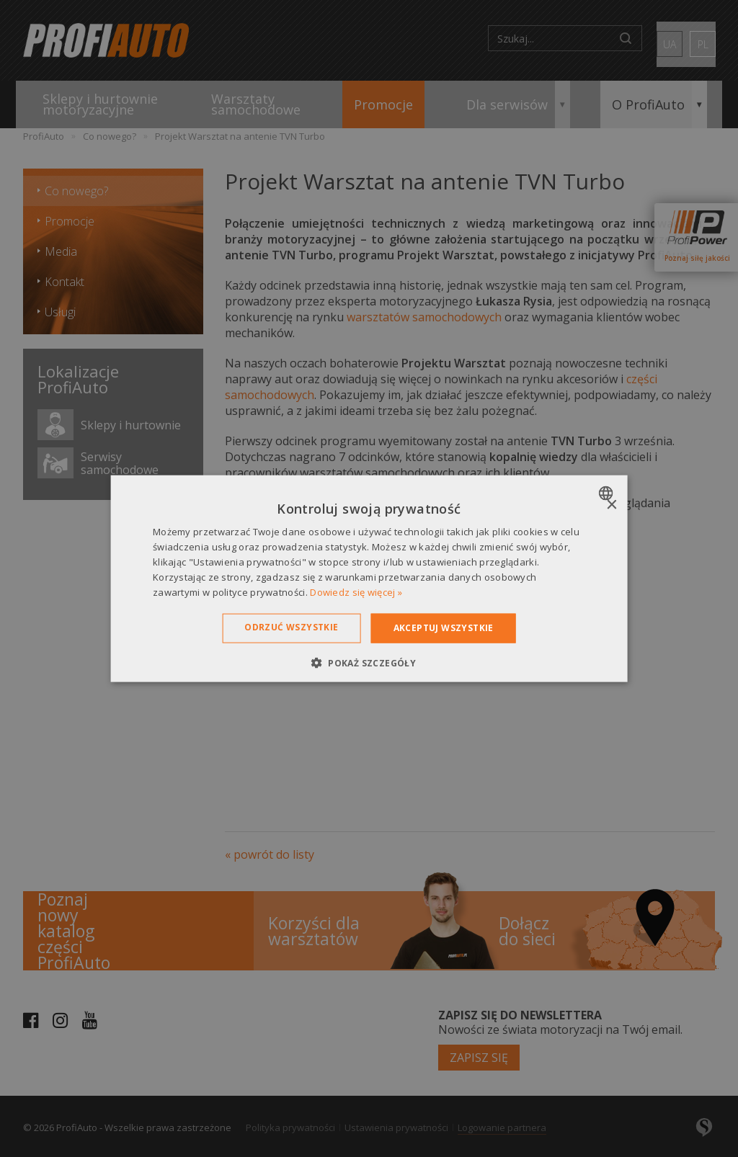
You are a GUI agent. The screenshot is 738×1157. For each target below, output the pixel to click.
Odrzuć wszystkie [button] (291, 627)
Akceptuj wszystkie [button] (444, 628)
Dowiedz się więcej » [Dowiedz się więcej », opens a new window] (356, 591)
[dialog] (369, 578)
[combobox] (607, 493)
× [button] (610, 505)
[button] (369, 662)
